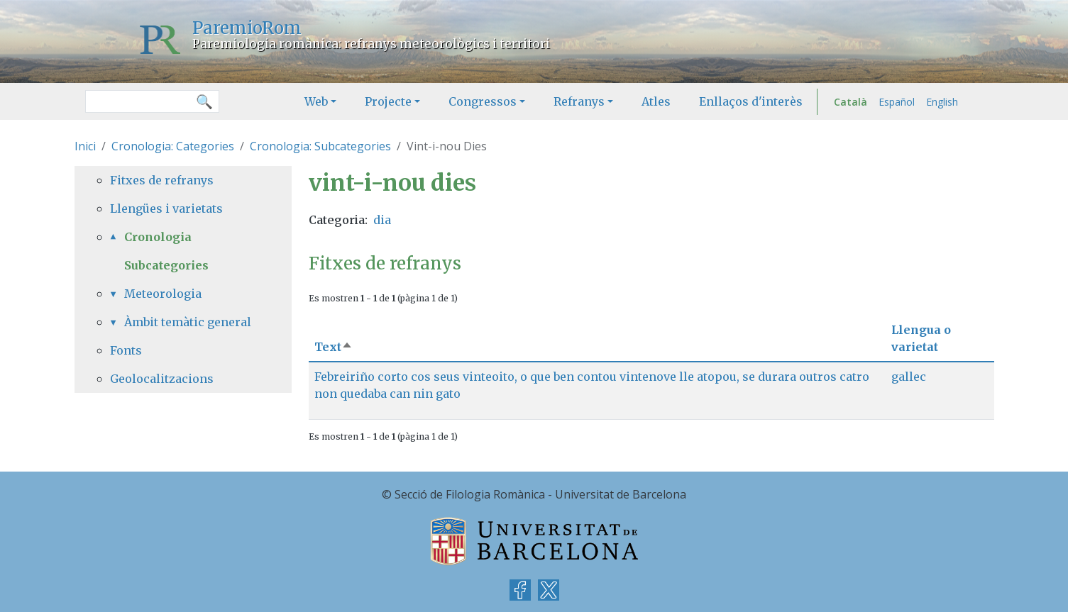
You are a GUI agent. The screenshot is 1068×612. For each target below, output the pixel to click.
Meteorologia (163, 293)
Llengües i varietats (166, 208)
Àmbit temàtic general (187, 322)
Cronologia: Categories (172, 146)
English (942, 102)
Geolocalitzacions (162, 379)
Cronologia (158, 237)
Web (316, 101)
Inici (85, 146)
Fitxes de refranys (162, 180)
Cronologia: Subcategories (320, 146)
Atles (656, 101)
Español (897, 102)
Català (850, 102)
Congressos (482, 101)
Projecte (388, 101)
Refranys (579, 101)
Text (333, 347)
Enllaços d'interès (751, 101)
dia (382, 220)
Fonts (126, 350)
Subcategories (166, 265)
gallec (908, 376)
